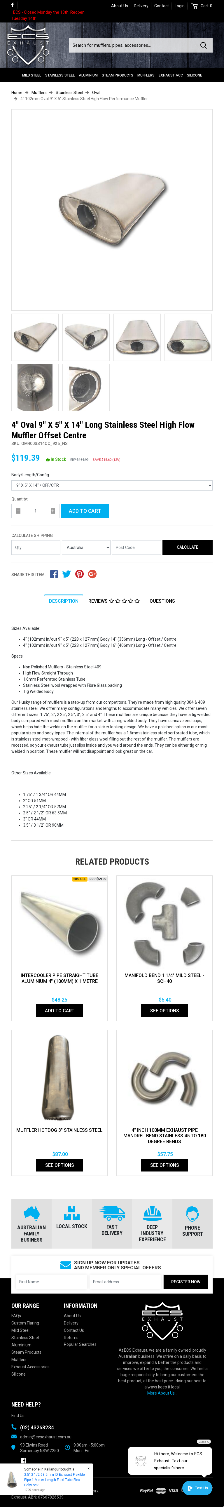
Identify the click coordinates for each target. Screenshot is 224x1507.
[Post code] (136, 547)
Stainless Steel (60, 75)
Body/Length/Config (30, 474)
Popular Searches (80, 1344)
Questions (162, 601)
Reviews (114, 601)
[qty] (35, 511)
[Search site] (205, 45)
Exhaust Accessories (30, 1367)
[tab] (63, 601)
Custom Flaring (25, 1323)
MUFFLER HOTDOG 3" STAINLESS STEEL (59, 1130)
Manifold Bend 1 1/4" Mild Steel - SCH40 (164, 978)
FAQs (16, 1315)
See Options (164, 1011)
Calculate (187, 547)
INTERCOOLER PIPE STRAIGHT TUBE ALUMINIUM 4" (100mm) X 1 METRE (59, 978)
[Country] (86, 547)
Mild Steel (31, 75)
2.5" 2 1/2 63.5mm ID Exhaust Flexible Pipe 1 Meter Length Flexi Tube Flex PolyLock (54, 1480)
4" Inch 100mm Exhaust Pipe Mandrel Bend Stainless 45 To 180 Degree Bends (164, 1136)
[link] (14, 5)
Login (180, 6)
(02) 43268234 (37, 1427)
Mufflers (146, 75)
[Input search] (133, 45)
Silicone (194, 75)
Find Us (17, 1415)
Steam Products (117, 75)
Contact (161, 6)
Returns (71, 1337)
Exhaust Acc (171, 75)
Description (63, 601)
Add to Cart (85, 511)
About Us (119, 6)
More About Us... (162, 1393)
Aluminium (88, 75)
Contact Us (74, 1330)
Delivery (141, 6)
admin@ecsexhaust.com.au (45, 1437)
